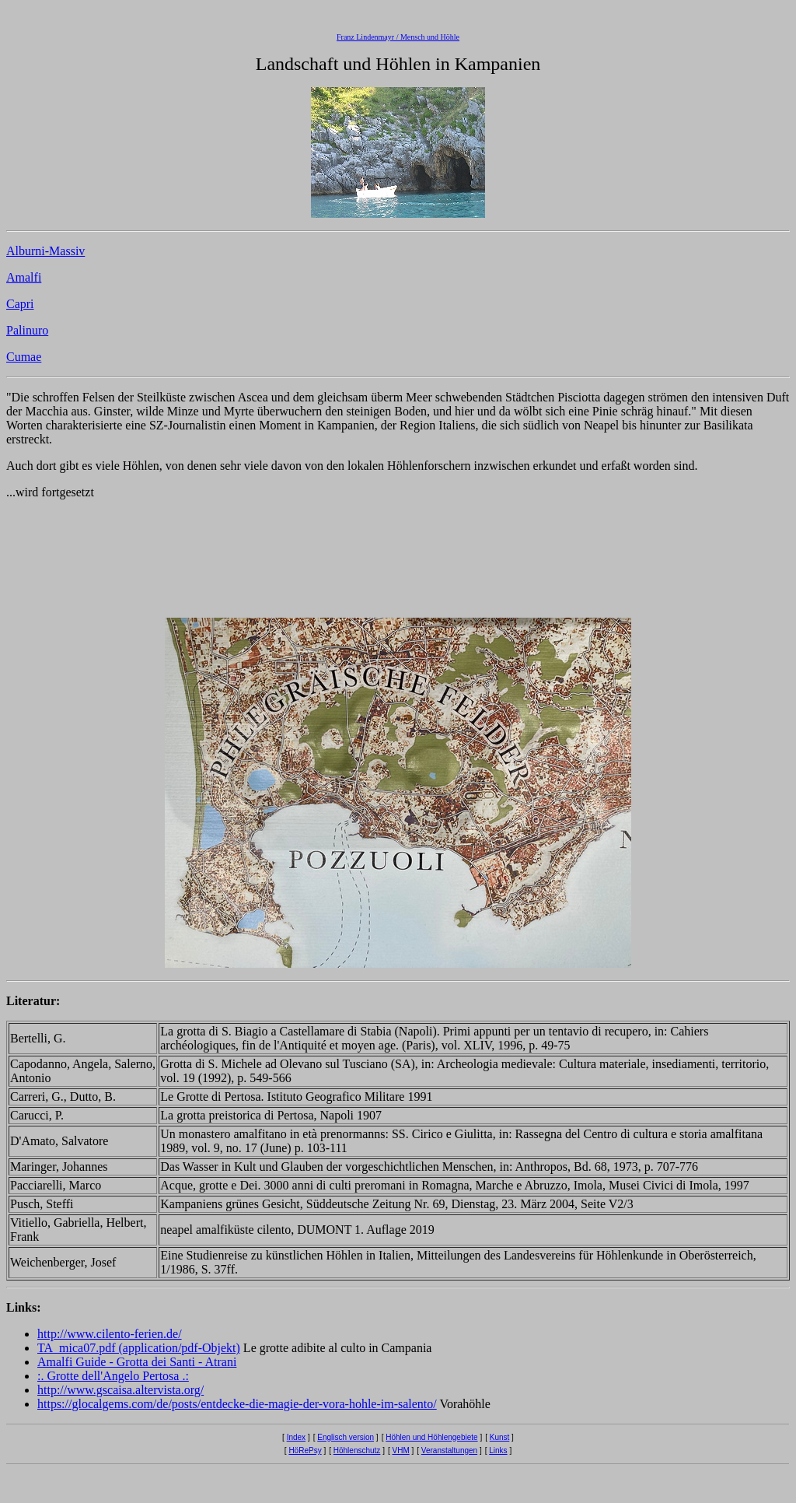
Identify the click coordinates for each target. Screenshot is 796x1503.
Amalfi (23, 277)
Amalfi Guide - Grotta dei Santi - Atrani (136, 1361)
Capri (20, 303)
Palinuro (27, 330)
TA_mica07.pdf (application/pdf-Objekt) (138, 1347)
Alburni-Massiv (45, 251)
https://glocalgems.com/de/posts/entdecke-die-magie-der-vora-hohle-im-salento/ (237, 1403)
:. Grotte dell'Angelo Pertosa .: (113, 1375)
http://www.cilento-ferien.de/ (109, 1333)
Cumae (23, 356)
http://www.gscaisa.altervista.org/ (120, 1389)
